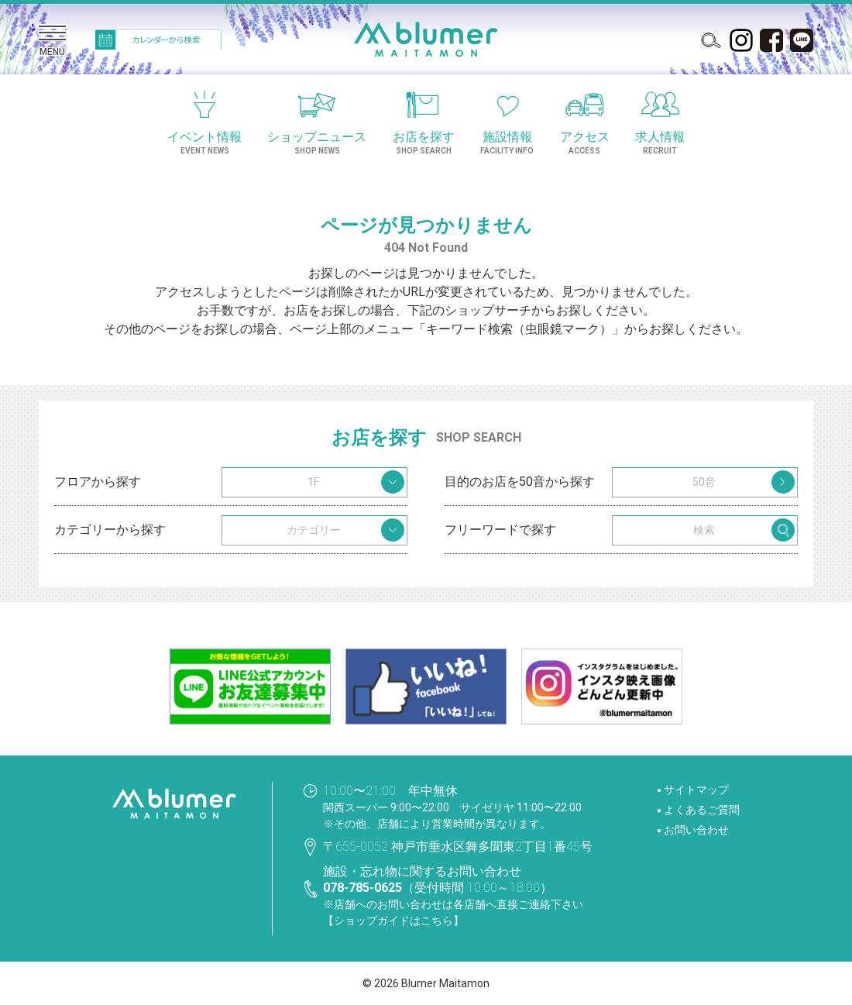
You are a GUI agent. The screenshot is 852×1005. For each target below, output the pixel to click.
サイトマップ (696, 789)
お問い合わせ (696, 830)
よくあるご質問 (702, 810)
